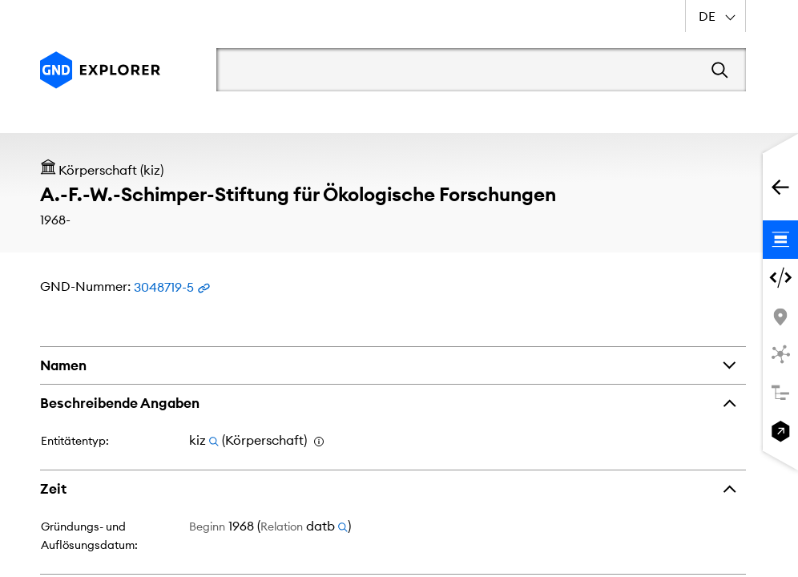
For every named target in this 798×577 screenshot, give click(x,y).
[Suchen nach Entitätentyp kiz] (214, 440)
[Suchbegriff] (458, 70)
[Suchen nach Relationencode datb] (343, 526)
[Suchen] (719, 70)
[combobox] (715, 16)
